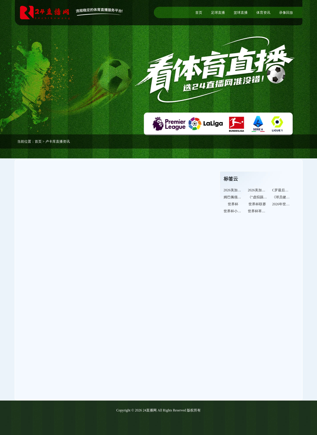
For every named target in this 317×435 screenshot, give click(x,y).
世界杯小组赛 (234, 211)
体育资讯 (263, 12)
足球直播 (218, 12)
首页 (198, 12)
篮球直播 (241, 12)
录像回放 (286, 12)
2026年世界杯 (282, 204)
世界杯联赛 (257, 204)
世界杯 (233, 204)
